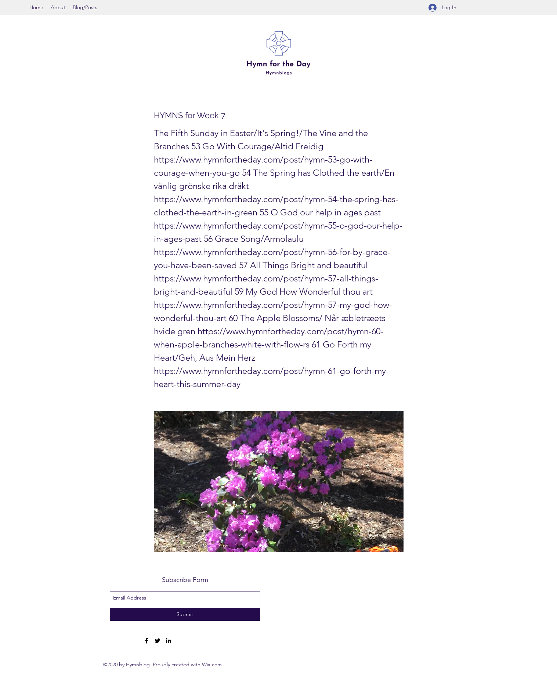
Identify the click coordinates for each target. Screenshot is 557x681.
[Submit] (185, 614)
